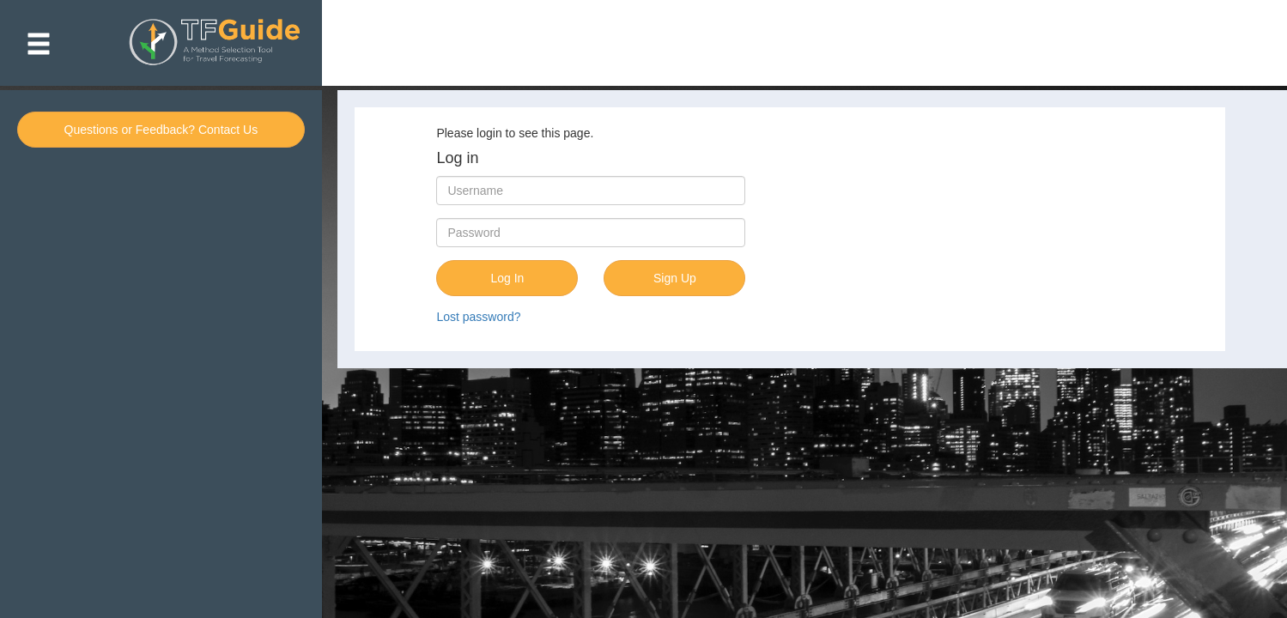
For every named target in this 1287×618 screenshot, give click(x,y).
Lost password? (478, 317)
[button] (38, 43)
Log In (507, 278)
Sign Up (674, 278)
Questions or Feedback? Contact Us (161, 129)
